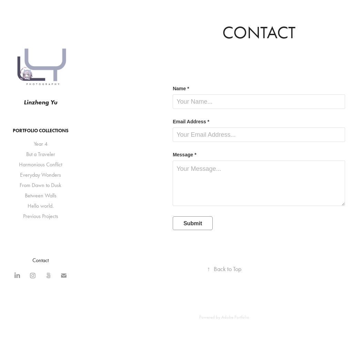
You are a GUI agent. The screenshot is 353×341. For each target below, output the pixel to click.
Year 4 (41, 144)
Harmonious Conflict (40, 164)
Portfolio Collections (41, 131)
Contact (40, 260)
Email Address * (191, 121)
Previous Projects (40, 216)
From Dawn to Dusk (40, 185)
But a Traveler (40, 154)
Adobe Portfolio (235, 317)
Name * (181, 88)
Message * (184, 154)
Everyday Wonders (40, 175)
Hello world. (41, 206)
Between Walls (41, 195)
